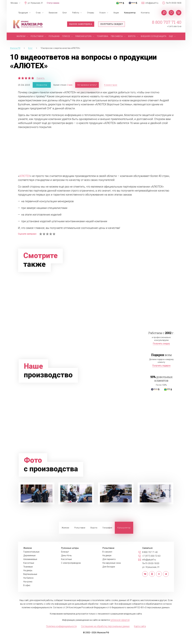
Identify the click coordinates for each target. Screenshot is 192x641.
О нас (38, 13)
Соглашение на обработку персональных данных (105, 626)
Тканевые (28, 567)
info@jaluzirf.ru (151, 3)
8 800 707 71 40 (166, 22)
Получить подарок (161, 365)
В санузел (107, 552)
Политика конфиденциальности (61, 626)
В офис (26, 585)
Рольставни (79, 528)
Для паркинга (108, 559)
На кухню (27, 582)
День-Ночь (66, 555)
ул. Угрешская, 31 (35, 3)
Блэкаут (65, 552)
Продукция (23, 13)
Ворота (94, 528)
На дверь (27, 570)
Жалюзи (65, 528)
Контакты (145, 13)
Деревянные (29, 555)
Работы (75, 13)
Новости (41, 84)
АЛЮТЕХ (24, 176)
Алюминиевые (30, 559)
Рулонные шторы (70, 548)
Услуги (102, 13)
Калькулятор (130, 13)
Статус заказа (53, 3)
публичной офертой (119, 620)
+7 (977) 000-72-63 (174, 26)
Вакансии (53, 13)
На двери (106, 555)
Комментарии (110, 85)
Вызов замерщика (80, 24)
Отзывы (90, 13)
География (107, 528)
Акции (116, 13)
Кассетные (28, 563)
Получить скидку (111, 24)
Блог (65, 13)
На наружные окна (111, 563)
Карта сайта (140, 626)
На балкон (28, 578)
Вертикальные (30, 574)
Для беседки (108, 567)
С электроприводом (71, 563)
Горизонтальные (31, 552)
